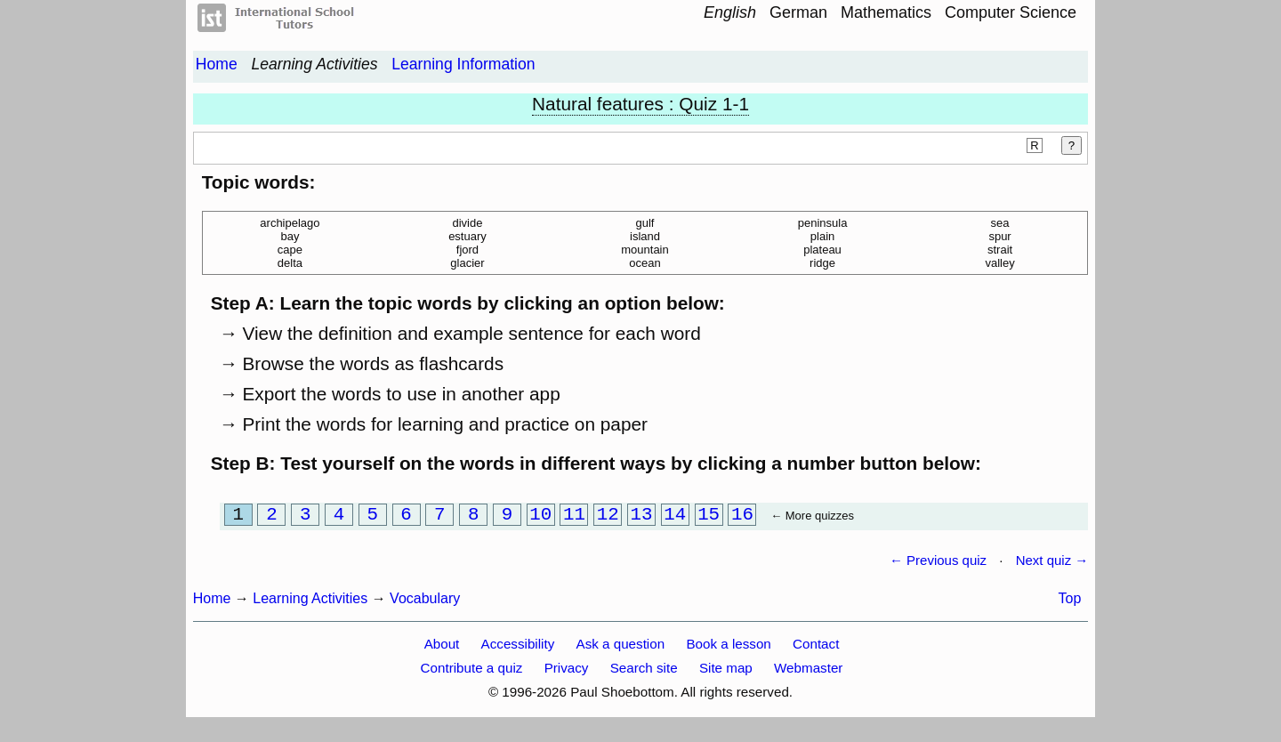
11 (574, 516)
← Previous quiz (938, 563)
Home (217, 64)
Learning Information (463, 64)
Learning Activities (314, 64)
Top (1070, 601)
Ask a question (620, 647)
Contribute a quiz (472, 671)
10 (540, 516)
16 (742, 516)
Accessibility (518, 647)
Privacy (566, 671)
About (442, 647)
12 (608, 516)
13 (642, 516)
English (730, 12)
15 (708, 516)
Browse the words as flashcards (373, 363)
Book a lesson (728, 647)
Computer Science (1010, 12)
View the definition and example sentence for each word (471, 333)
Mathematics (886, 12)
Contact (816, 647)
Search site (644, 671)
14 (675, 516)
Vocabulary (425, 601)
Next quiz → (1052, 563)
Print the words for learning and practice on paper (444, 424)
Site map (726, 671)
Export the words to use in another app (401, 393)
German (798, 12)
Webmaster (808, 671)
